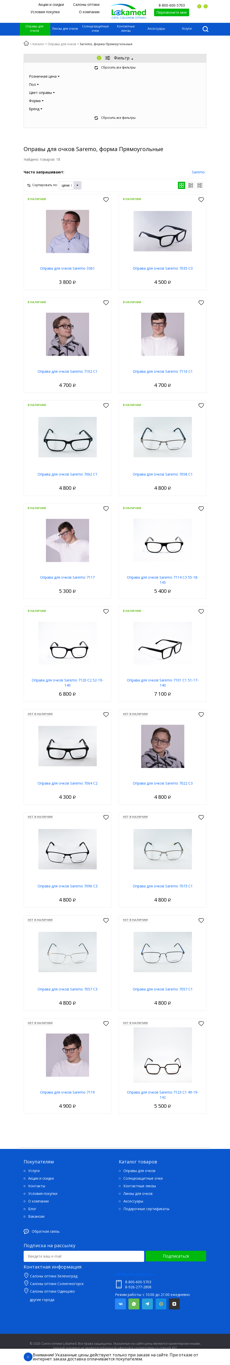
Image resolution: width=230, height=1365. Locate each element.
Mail (160, 1303)
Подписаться (176, 1256)
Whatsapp (133, 1303)
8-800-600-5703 (172, 5)
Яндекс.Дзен (174, 1303)
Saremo (198, 172)
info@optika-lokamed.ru (134, 1274)
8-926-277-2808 (138, 1287)
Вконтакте (120, 1303)
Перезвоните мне (171, 12)
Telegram (147, 1303)
